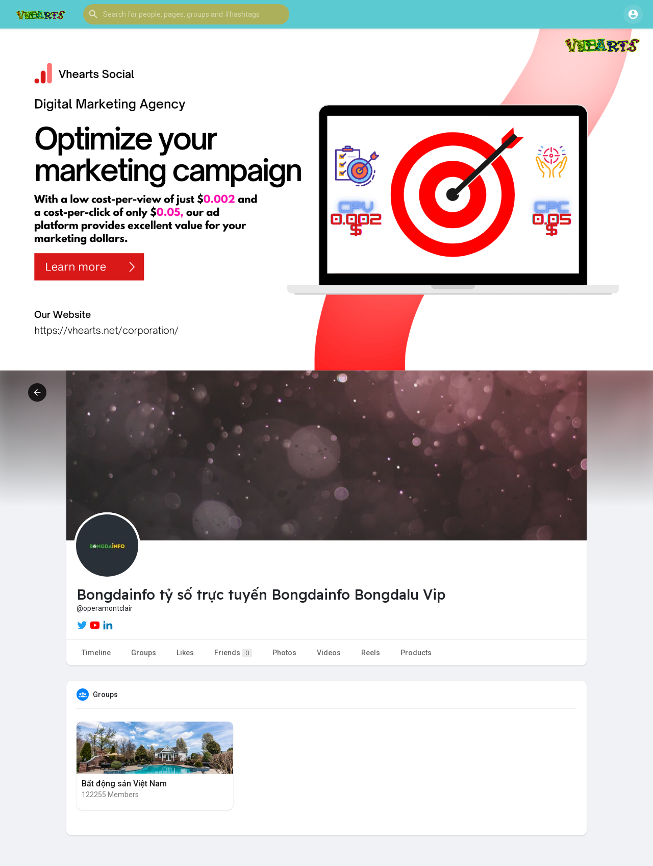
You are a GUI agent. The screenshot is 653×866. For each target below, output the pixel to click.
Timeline (96, 653)
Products (416, 653)
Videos (329, 653)
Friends (233, 653)
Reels (370, 653)
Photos (284, 653)
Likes (185, 653)
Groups (143, 653)
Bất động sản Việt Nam (124, 783)
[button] (186, 14)
